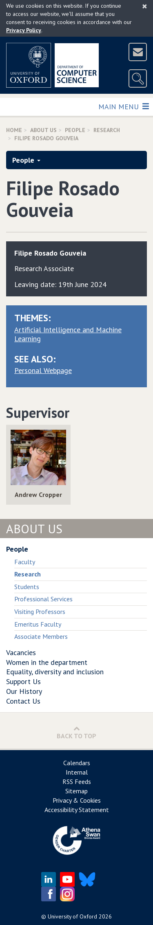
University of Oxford (72, 916)
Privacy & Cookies (77, 800)
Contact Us (23, 701)
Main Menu (123, 106)
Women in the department (46, 662)
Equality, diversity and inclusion (55, 671)
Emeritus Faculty (37, 624)
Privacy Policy (23, 30)
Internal (77, 772)
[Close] (144, 6)
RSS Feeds (76, 781)
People (75, 130)
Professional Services (43, 599)
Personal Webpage (43, 370)
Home (14, 130)
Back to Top (76, 732)
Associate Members (41, 636)
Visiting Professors (39, 611)
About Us (43, 130)
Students (26, 587)
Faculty (24, 562)
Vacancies (21, 652)
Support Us (23, 681)
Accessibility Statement (76, 810)
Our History (24, 691)
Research (106, 130)
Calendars (76, 763)
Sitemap (76, 791)
